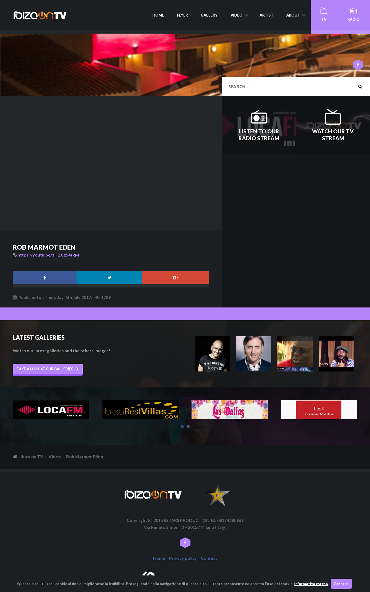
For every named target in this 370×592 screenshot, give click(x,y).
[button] (48, 369)
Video (236, 15)
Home (158, 15)
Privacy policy (183, 558)
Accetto (341, 583)
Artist (266, 15)
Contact (209, 558)
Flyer (182, 15)
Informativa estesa (311, 583)
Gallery (209, 15)
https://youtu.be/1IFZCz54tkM (48, 254)
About (293, 15)
